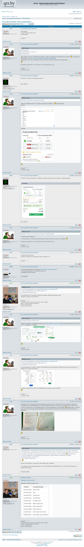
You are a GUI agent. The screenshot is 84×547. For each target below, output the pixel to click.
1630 (9, 85)
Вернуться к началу (7, 41)
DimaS (11, 28)
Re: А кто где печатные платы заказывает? (29, 44)
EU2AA (11, 283)
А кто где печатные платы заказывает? (17, 21)
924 (8, 500)
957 (8, 57)
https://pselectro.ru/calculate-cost (47, 269)
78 (8, 256)
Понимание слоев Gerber (26, 477)
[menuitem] (4, 12)
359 (8, 276)
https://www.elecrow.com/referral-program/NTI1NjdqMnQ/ (41, 58)
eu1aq (11, 44)
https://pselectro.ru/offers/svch (53, 323)
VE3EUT (11, 444)
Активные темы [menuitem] (14, 16)
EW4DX (11, 75)
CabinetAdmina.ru (47, 543)
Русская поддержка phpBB (42, 544)
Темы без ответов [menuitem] (5, 16)
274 (8, 448)
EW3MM (10, 266)
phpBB (39, 542)
